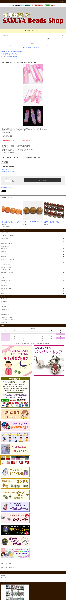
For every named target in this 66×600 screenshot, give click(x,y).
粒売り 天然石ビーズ (9, 51)
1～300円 (15, 56)
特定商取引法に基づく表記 (6, 187)
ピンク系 (14, 53)
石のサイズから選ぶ (9, 58)
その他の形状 (14, 54)
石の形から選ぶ (8, 54)
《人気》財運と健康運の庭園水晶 (8, 319)
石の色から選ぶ (8, 53)
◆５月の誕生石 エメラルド (37, 47)
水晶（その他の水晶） (18, 51)
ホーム (2, 51)
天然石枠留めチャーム (5, 314)
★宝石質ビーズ (29, 30)
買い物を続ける (4, 173)
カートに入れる (42, 180)
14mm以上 (16, 58)
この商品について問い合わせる (7, 171)
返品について (4, 186)
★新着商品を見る (37, 30)
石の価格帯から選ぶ (9, 56)
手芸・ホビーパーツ (5, 322)
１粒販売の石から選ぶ (5, 309)
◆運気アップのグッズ (27, 47)
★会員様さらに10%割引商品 (7, 317)
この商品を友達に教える (6, 169)
